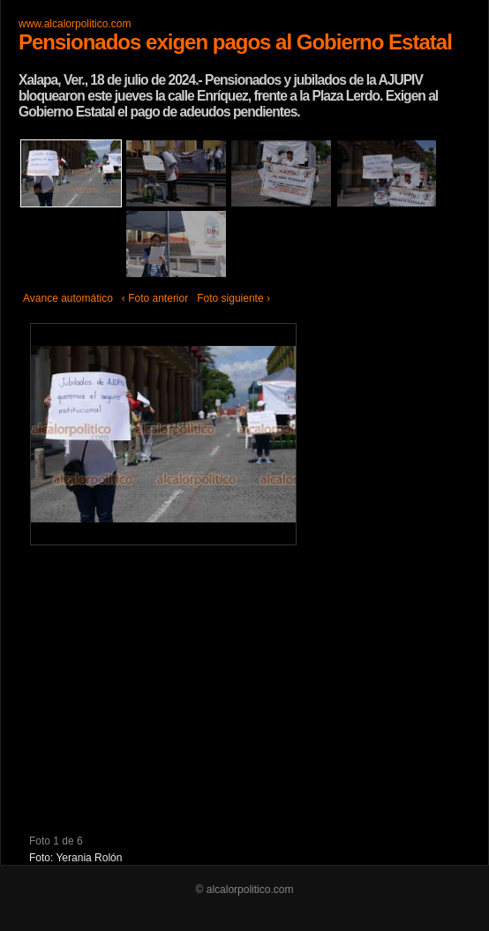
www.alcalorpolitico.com (75, 24)
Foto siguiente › (233, 298)
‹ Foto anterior (155, 298)
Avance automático (68, 298)
